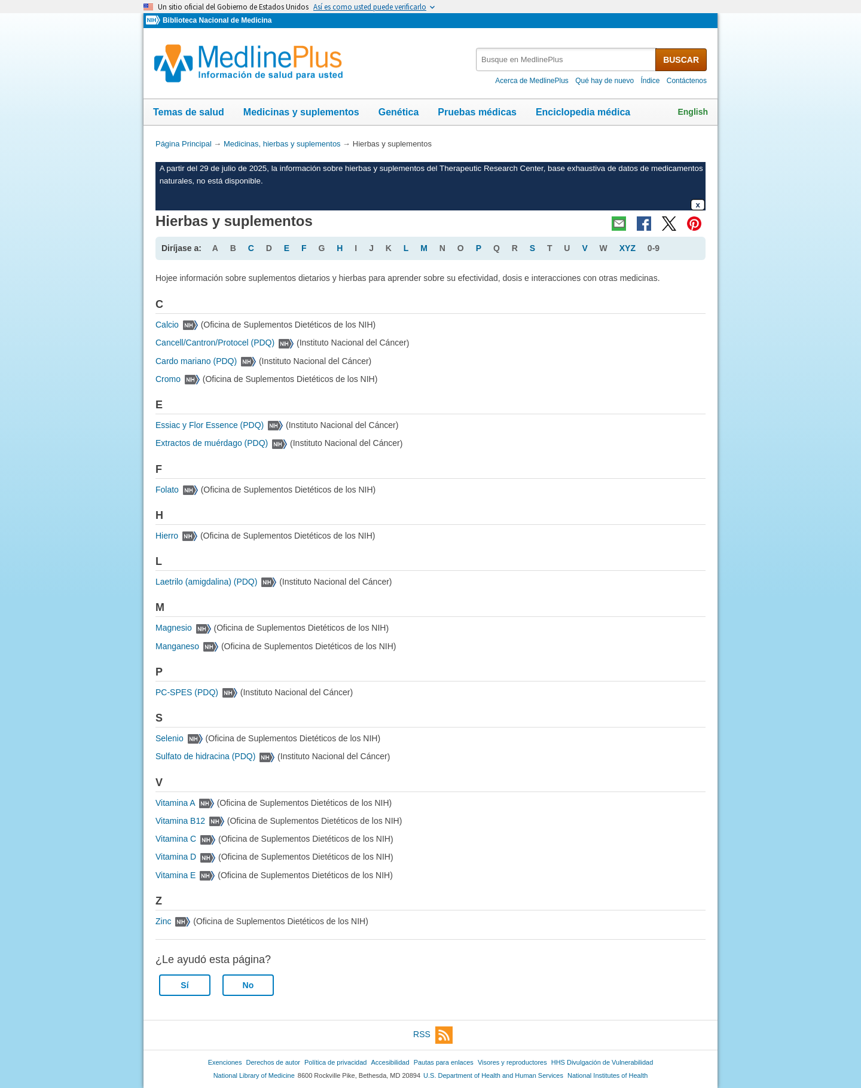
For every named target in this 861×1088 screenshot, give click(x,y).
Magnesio (173, 627)
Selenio (169, 738)
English (692, 112)
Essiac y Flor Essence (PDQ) (209, 425)
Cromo (168, 379)
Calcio (167, 324)
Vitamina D (175, 856)
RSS (433, 1035)
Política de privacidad (335, 1062)
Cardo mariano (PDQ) (196, 361)
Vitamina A (175, 803)
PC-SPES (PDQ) (186, 692)
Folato (167, 489)
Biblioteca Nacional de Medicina (217, 20)
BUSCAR (681, 60)
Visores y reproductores (512, 1062)
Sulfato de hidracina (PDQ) (205, 756)
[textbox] (566, 59)
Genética (398, 112)
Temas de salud (188, 112)
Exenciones (225, 1062)
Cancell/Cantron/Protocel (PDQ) (214, 342)
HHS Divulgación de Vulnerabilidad (602, 1062)
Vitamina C (175, 838)
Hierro (166, 535)
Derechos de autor (273, 1062)
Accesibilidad (390, 1062)
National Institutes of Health (607, 1075)
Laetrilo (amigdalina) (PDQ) (206, 581)
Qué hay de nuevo (604, 81)
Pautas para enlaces (444, 1062)
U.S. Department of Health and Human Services (493, 1075)
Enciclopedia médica (583, 112)
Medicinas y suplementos (301, 112)
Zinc (163, 921)
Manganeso (177, 646)
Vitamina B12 (180, 821)
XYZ (627, 248)
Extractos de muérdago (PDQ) (211, 443)
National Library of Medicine (254, 1075)
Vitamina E (175, 875)
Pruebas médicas (477, 112)
